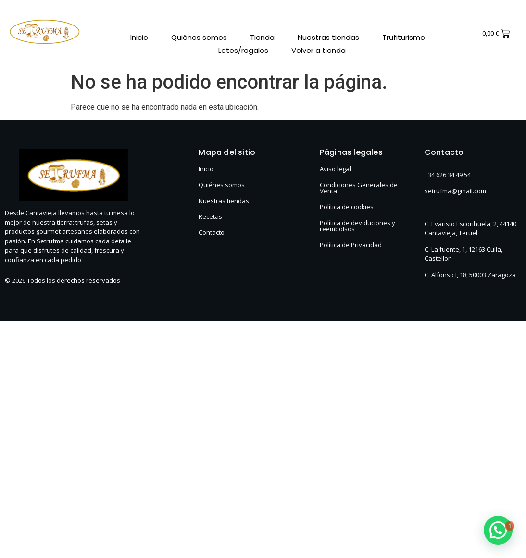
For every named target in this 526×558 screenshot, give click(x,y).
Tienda (262, 37)
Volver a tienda (318, 50)
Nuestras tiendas (328, 37)
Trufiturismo (403, 37)
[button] (498, 530)
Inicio (139, 37)
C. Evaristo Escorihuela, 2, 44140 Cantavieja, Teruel (470, 228)
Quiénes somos (199, 37)
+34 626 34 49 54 (448, 174)
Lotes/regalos (243, 50)
